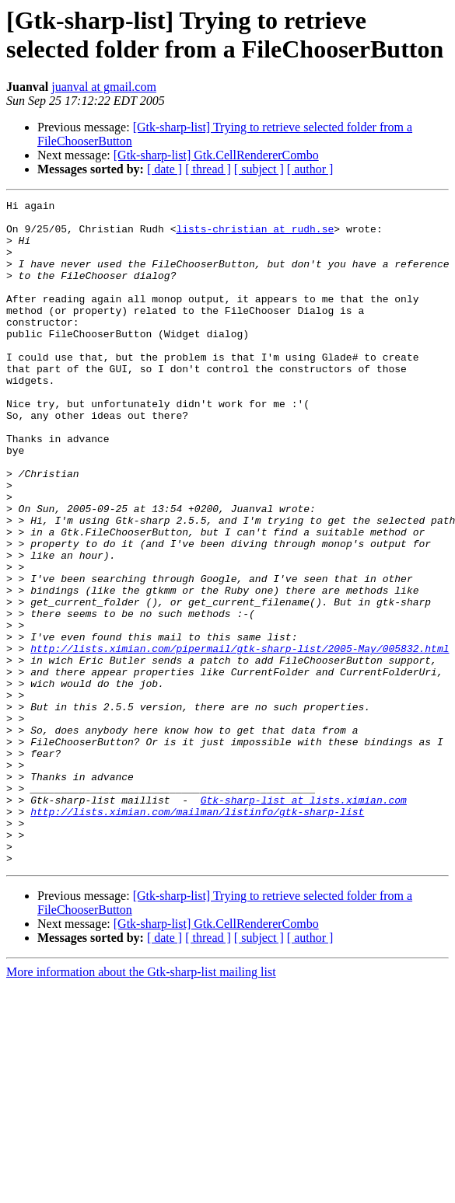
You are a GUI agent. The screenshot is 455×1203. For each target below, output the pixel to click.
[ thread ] (208, 169)
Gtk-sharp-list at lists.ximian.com (304, 921)
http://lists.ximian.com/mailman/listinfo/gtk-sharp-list (197, 935)
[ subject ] (259, 169)
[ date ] (164, 169)
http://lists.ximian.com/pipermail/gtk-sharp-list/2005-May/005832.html (239, 739)
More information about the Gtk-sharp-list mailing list (141, 1104)
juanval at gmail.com (103, 86)
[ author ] (310, 169)
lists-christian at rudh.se (255, 235)
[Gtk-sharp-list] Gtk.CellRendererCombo (216, 155)
